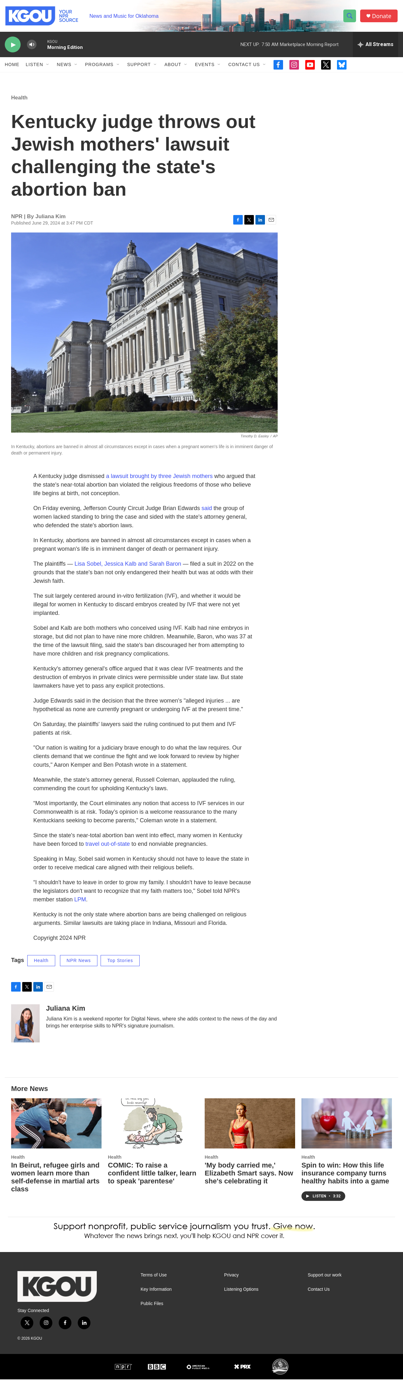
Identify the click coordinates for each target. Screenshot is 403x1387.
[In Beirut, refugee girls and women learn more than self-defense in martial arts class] (56, 1131)
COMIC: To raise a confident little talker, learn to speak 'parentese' (152, 1181)
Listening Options (241, 1297)
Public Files (152, 1311)
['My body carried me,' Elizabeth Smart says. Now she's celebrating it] (250, 1131)
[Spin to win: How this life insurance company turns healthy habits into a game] (346, 1131)
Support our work (325, 1283)
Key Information (156, 1297)
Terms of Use (154, 1283)
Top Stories (120, 968)
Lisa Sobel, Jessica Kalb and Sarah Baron (128, 572)
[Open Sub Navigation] (47, 66)
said (207, 516)
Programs (99, 66)
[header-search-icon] (350, 16)
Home (12, 66)
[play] (13, 46)
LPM (80, 907)
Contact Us (244, 66)
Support (139, 66)
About (172, 66)
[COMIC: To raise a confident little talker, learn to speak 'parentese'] (153, 1131)
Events (205, 66)
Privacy (231, 1283)
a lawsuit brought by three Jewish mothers (159, 484)
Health (19, 106)
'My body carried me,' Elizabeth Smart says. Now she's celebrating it (249, 1181)
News (64, 66)
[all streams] (375, 46)
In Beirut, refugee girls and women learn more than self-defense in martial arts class (55, 1185)
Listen (34, 66)
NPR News (79, 968)
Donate (382, 16)
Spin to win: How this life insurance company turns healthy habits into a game (345, 1181)
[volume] (31, 46)
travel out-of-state (107, 852)
